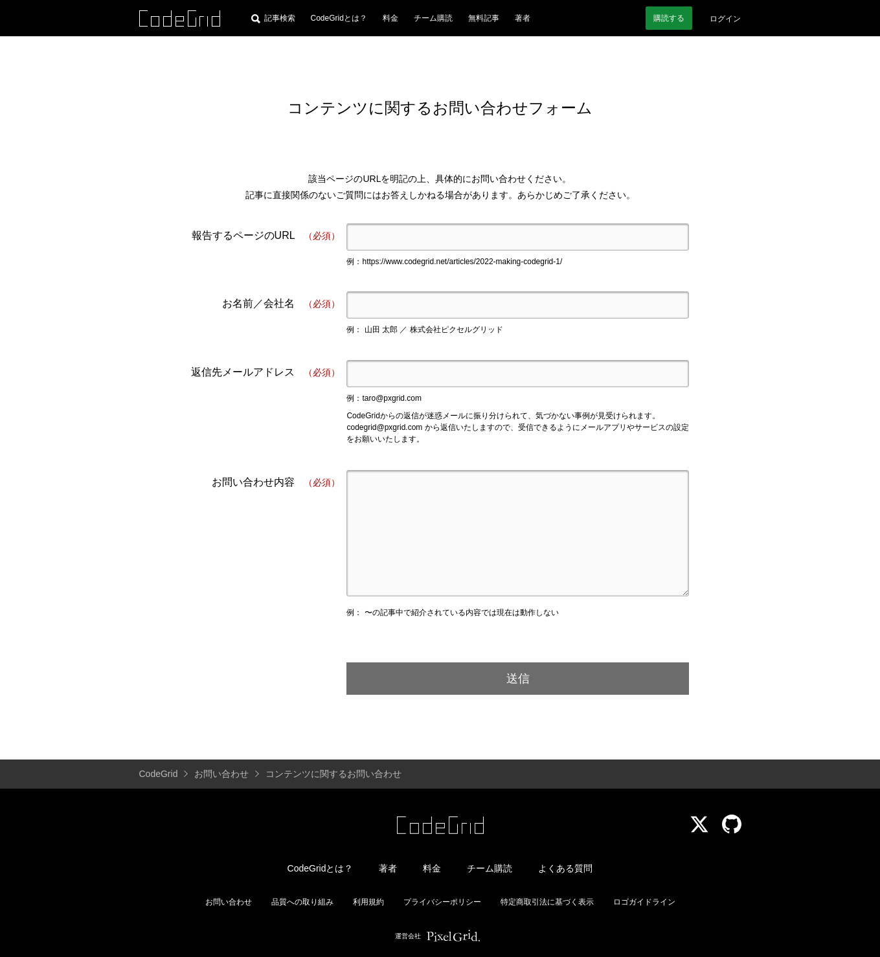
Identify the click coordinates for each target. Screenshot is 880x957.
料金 (390, 18)
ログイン (725, 18)
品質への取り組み (302, 901)
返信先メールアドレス (265, 373)
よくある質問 (565, 868)
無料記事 (483, 18)
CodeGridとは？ (339, 18)
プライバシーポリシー (442, 901)
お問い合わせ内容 (276, 483)
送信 (518, 678)
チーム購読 (433, 18)
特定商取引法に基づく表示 (547, 901)
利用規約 (368, 901)
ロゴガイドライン (644, 901)
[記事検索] (273, 18)
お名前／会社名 (281, 304)
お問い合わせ (228, 901)
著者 (522, 18)
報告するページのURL (266, 236)
